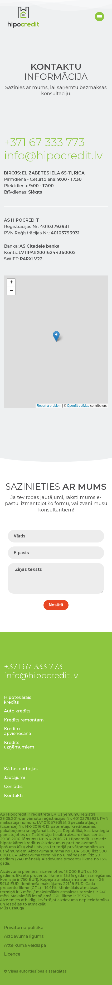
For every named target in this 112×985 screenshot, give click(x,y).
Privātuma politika (23, 927)
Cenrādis (13, 786)
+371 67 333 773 (44, 142)
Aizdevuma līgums (24, 936)
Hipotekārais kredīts (17, 700)
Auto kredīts (17, 710)
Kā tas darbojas (21, 768)
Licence (12, 954)
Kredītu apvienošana (17, 731)
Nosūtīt (56, 605)
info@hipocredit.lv (53, 155)
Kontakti (13, 795)
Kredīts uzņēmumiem (19, 745)
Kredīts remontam (24, 720)
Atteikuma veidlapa (25, 945)
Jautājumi (14, 777)
